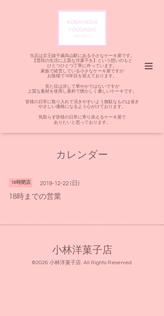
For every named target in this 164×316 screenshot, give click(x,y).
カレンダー (82, 155)
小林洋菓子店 (82, 250)
